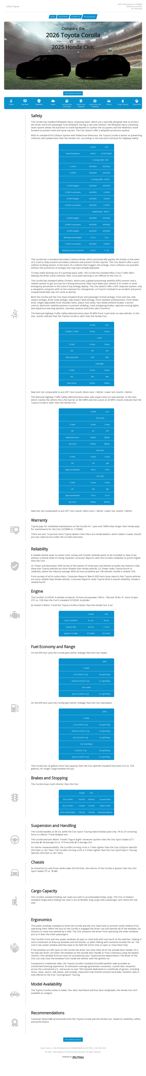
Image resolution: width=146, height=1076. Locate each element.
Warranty (27, 106)
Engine (57, 106)
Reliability (42, 106)
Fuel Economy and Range (73, 108)
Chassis (119, 106)
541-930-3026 (136, 9)
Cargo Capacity (134, 106)
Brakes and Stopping (88, 108)
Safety (11, 106)
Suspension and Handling (104, 108)
